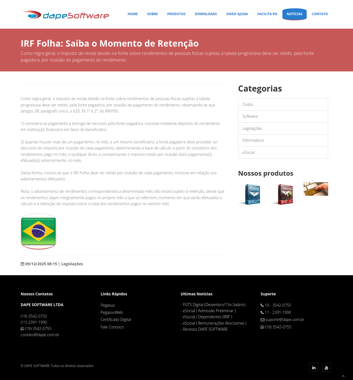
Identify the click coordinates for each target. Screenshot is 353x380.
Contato (320, 14)
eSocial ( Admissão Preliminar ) (209, 310)
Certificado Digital (116, 319)
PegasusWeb (112, 312)
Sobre (152, 14)
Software (250, 116)
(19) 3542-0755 (38, 328)
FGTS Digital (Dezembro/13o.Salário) (214, 304)
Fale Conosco (112, 327)
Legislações (252, 128)
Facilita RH (267, 14)
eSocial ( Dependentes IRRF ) (207, 316)
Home (133, 14)
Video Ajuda (237, 14)
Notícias (295, 14)
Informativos (253, 140)
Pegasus (108, 305)
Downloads (206, 14)
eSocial (248, 152)
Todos (247, 104)
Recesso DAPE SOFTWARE (205, 329)
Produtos (176, 14)
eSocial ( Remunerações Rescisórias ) (214, 323)
